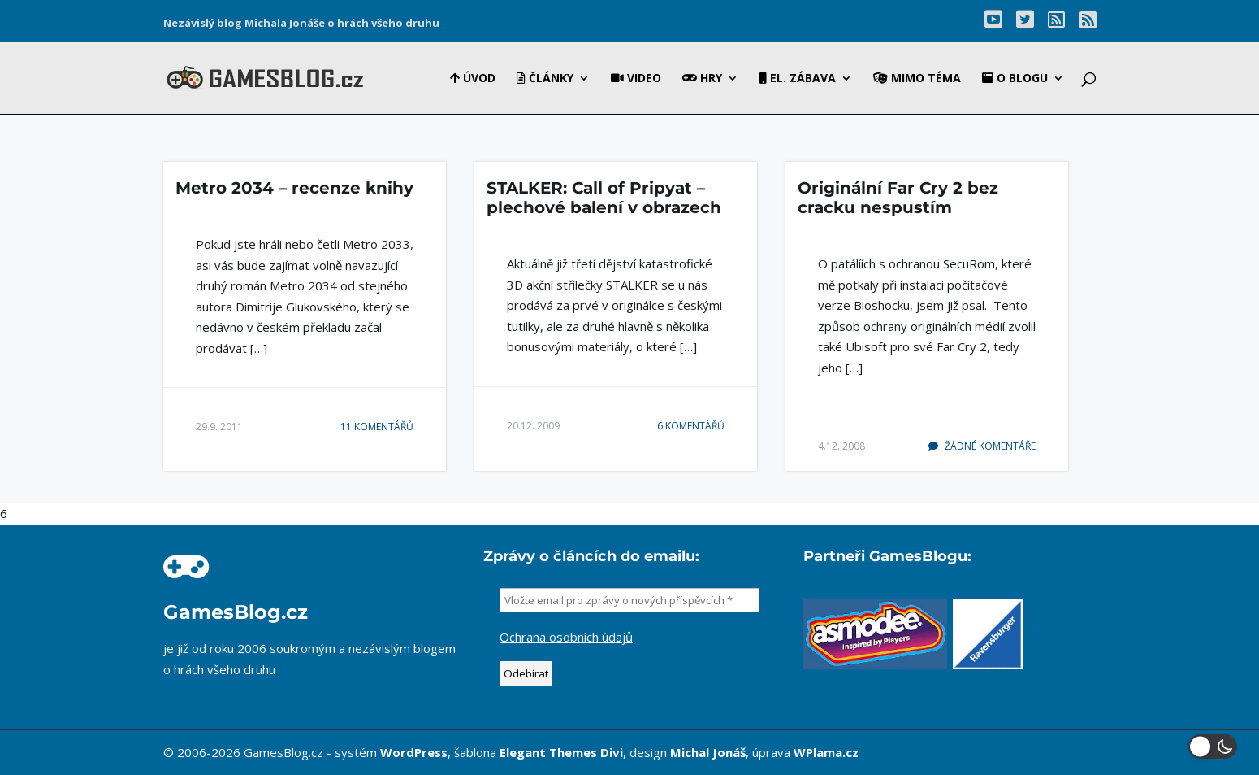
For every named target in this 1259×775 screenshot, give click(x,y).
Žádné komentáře (982, 446)
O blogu (1015, 78)
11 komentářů (376, 426)
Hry (702, 78)
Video (636, 78)
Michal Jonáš (708, 752)
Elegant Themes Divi (561, 752)
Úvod (472, 78)
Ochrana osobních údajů (566, 637)
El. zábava (797, 78)
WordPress (414, 752)
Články (545, 78)
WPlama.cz (826, 752)
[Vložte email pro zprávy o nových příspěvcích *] (629, 600)
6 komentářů (691, 426)
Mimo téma (917, 78)
